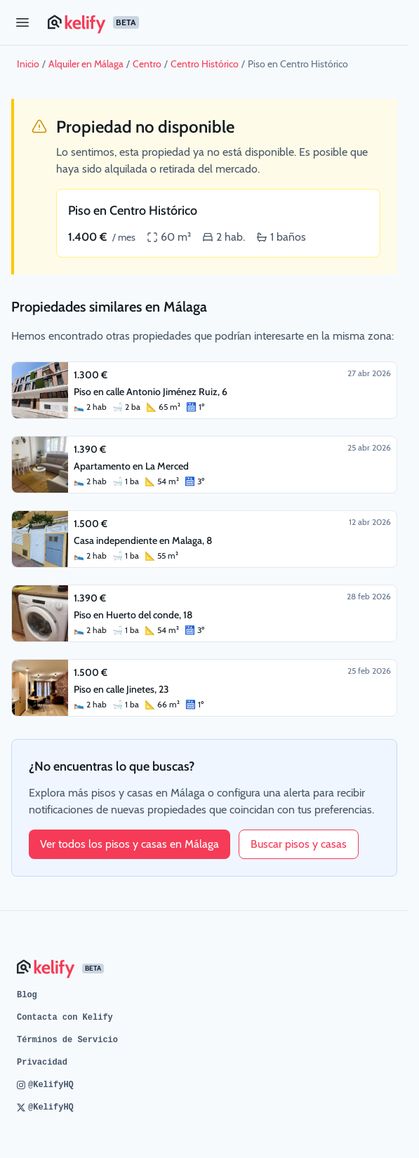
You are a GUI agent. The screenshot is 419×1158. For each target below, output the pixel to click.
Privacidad (42, 1062)
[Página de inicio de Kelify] (222, 22)
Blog (27, 995)
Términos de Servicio (67, 1040)
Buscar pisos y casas (299, 844)
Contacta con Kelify (65, 1018)
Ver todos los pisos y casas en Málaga (129, 844)
